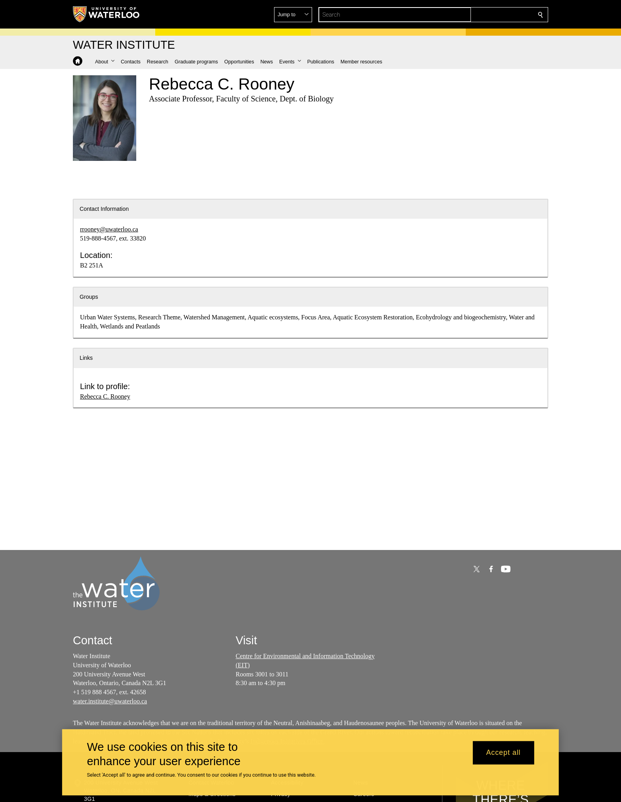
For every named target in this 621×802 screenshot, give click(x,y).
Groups (89, 297)
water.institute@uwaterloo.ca (110, 701)
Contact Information (104, 209)
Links (86, 358)
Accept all (503, 753)
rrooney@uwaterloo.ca (109, 229)
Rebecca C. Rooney (105, 396)
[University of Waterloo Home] (106, 14)
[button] (483, 15)
